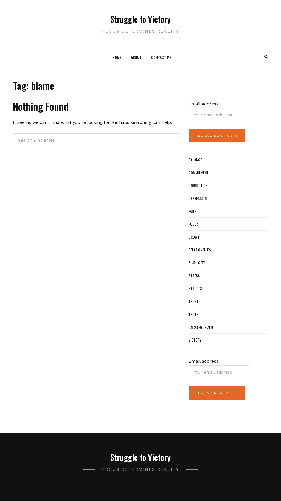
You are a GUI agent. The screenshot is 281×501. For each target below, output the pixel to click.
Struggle (196, 288)
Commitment (199, 172)
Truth (194, 314)
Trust (193, 301)
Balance (195, 160)
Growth (195, 237)
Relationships (200, 250)
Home (117, 57)
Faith (193, 211)
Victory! (195, 340)
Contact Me (161, 57)
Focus (194, 224)
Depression (198, 198)
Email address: (219, 111)
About (136, 57)
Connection (198, 185)
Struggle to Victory (140, 19)
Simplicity (197, 262)
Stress (194, 275)
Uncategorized (201, 327)
